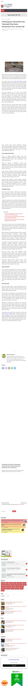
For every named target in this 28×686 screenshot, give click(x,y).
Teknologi (17, 588)
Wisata (3, 590)
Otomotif (21, 586)
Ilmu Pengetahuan (18, 584)
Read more (6, 522)
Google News (21, 504)
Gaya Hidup (7, 584)
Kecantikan (3, 586)
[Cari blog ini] (6, 511)
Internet (24, 584)
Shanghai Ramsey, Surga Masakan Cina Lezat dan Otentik (13, 611)
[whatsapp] (12, 368)
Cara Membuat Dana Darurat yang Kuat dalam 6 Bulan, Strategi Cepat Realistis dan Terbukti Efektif (10, 529)
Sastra (12, 588)
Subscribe (14, 665)
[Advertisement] (14, 46)
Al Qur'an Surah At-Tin (11, 562)
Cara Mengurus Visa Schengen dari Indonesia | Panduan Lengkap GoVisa (15, 620)
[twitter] (6, 368)
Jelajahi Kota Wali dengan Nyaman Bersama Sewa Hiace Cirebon (14, 629)
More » (2, 615)
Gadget (3, 584)
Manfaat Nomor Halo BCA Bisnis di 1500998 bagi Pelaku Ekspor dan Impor (12, 520)
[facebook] (3, 368)
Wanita (21, 588)
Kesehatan (9, 586)
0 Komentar (10, 609)
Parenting (3, 588)
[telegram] (15, 368)
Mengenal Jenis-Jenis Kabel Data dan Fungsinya (12, 648)
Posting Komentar (4, 30)
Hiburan (12, 584)
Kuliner (13, 586)
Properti (8, 588)
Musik (17, 586)
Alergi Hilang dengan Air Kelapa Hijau (13, 568)
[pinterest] (9, 368)
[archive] (4, 596)
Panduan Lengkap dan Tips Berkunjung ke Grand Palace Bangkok (14, 625)
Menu (3, 10)
